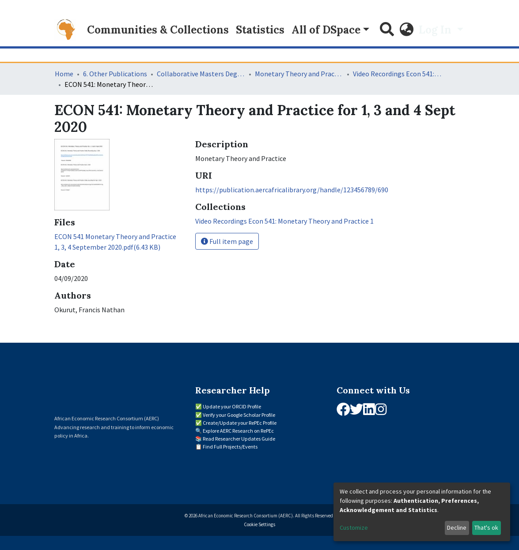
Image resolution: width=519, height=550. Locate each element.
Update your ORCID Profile (232, 406)
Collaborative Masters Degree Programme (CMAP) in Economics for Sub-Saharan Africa (201, 73)
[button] (406, 30)
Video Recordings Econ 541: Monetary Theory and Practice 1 (397, 73)
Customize (354, 527)
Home (64, 73)
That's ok (486, 527)
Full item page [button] (227, 241)
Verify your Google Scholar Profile (239, 415)
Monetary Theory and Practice (299, 73)
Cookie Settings (259, 524)
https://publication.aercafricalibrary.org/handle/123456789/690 (291, 189)
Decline (456, 527)
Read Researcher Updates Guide (239, 438)
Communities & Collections (158, 30)
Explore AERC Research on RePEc (238, 430)
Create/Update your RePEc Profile (240, 422)
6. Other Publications (115, 73)
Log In (436, 30)
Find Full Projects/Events (230, 446)
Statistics (260, 30)
